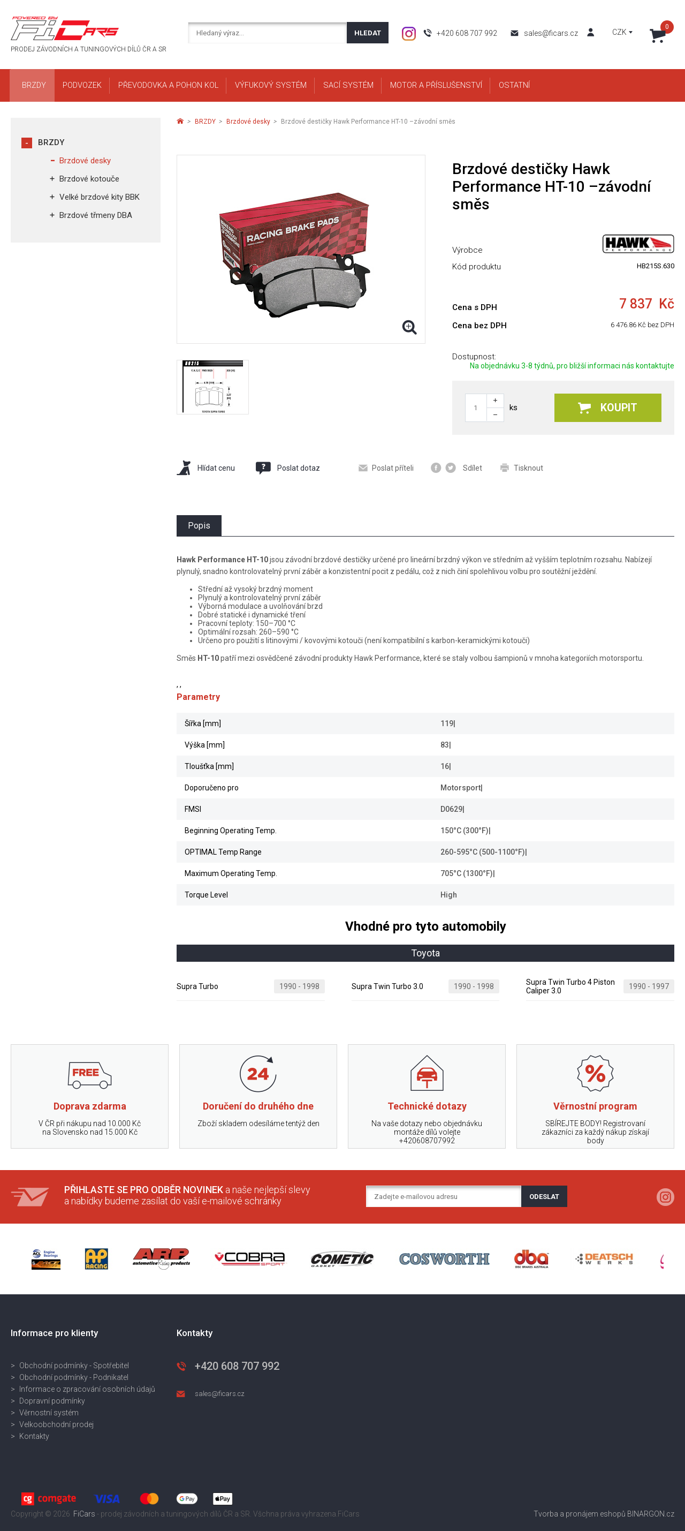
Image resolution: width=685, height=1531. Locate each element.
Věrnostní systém (49, 1412)
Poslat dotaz (287, 468)
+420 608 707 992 (467, 33)
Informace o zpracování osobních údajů (87, 1389)
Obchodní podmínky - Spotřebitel (74, 1365)
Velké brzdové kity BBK (99, 197)
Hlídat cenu (206, 468)
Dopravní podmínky (52, 1401)
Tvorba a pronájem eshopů (580, 1514)
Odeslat (544, 1197)
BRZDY (51, 142)
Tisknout (521, 467)
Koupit (607, 408)
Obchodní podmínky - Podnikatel (73, 1377)
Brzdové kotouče (89, 179)
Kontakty (34, 1436)
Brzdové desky (85, 160)
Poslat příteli (386, 468)
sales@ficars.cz (551, 33)
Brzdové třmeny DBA (95, 215)
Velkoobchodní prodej (56, 1424)
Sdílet (456, 467)
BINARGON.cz (650, 1514)
